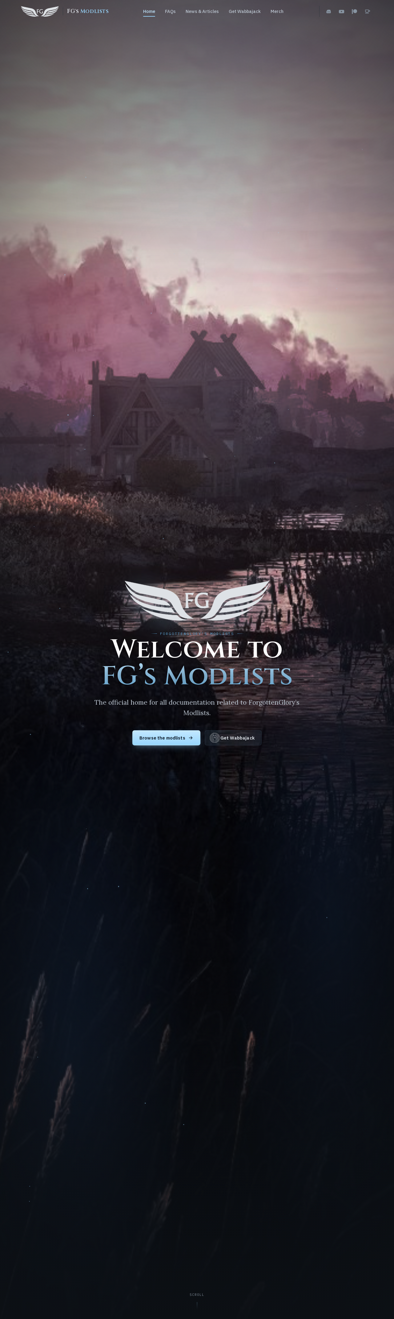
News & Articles (202, 11)
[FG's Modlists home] (65, 11)
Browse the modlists (166, 738)
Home (149, 11)
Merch (277, 11)
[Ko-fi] (367, 11)
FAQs (170, 11)
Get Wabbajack (245, 11)
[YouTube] (341, 11)
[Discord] (328, 11)
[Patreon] (354, 11)
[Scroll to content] (197, 1301)
